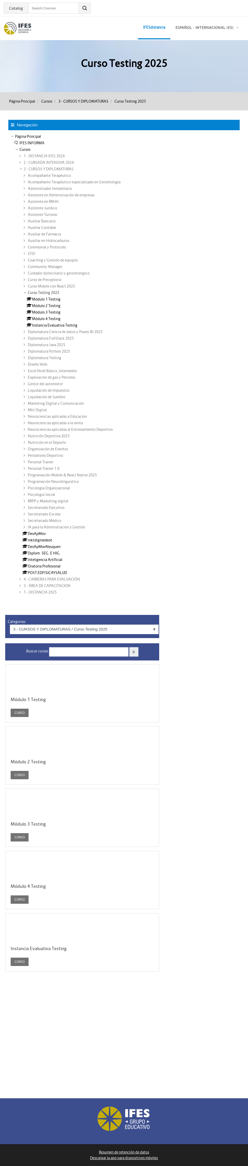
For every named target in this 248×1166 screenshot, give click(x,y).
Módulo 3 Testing (28, 824)
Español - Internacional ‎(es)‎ (205, 28)
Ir (134, 652)
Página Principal (22, 101)
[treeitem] (124, 136)
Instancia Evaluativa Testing (38, 948)
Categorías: (17, 621)
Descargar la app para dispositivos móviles (124, 1158)
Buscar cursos (37, 651)
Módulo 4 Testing (28, 886)
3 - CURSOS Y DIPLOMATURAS (83, 101)
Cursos (46, 101)
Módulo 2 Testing (28, 762)
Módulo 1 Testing (28, 699)
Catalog (16, 8)
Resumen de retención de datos (124, 1152)
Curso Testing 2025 (130, 101)
